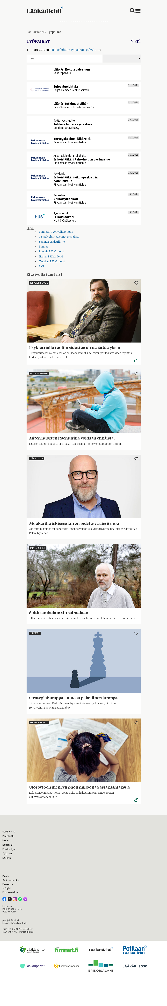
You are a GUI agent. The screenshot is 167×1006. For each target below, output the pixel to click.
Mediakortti (8, 836)
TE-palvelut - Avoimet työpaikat (59, 236)
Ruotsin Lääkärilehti (51, 251)
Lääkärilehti (35, 32)
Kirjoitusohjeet (9, 849)
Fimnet (43, 246)
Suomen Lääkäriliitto (52, 241)
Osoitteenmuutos (10, 880)
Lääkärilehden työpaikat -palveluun (75, 50)
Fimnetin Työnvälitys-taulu (56, 231)
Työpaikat (54, 32)
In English (6, 888)
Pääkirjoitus (36, 458)
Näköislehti (7, 844)
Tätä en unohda (37, 548)
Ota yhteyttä (8, 831)
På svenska (7, 884)
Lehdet (5, 840)
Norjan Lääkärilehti (51, 256)
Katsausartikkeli (39, 373)
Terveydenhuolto (39, 282)
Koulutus (6, 857)
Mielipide (35, 633)
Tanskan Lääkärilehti (52, 261)
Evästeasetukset (10, 892)
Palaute (5, 876)
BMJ (41, 266)
